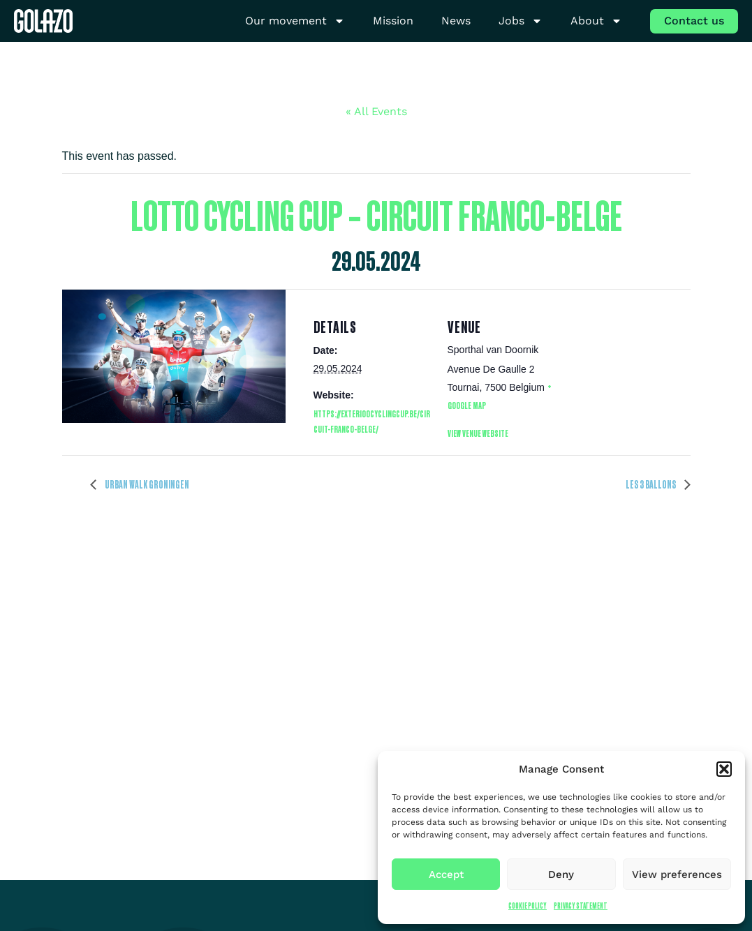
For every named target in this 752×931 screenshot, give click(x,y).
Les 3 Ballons (651, 484)
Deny (561, 874)
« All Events (376, 111)
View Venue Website (478, 433)
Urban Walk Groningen (146, 484)
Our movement (295, 21)
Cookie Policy (527, 905)
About (596, 21)
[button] (724, 769)
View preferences (677, 874)
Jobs (521, 21)
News (456, 20)
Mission (393, 20)
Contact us (694, 20)
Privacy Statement (580, 905)
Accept (446, 874)
